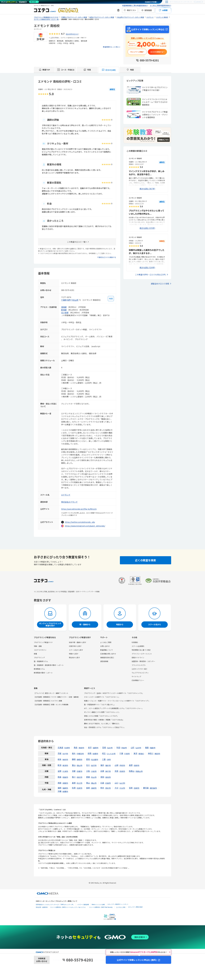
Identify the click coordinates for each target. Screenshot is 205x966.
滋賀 (59, 771)
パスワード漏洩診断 (83, 904)
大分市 (122, 788)
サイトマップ (136, 676)
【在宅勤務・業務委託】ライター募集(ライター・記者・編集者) (56, 697)
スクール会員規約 (138, 646)
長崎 (88, 787)
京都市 (79, 771)
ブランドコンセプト (139, 665)
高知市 (108, 777)
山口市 (122, 783)
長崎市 (93, 788)
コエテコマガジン (40, 650)
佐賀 (74, 787)
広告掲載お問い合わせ (108, 654)
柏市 (69, 300)
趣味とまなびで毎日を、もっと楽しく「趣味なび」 (102, 723)
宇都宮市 (80, 753)
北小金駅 (65, 312)
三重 (104, 759)
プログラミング (39, 657)
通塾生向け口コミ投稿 (160, 283)
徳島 (59, 777)
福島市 (152, 748)
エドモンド (65, 494)
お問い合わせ (105, 646)
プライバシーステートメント (142, 654)
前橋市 (95, 753)
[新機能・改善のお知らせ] (118, 10)
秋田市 (124, 748)
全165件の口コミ (72, 34)
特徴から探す (73, 654)
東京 (135, 753)
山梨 (116, 765)
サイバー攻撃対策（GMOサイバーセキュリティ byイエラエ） (68, 907)
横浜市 (157, 753)
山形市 (138, 748)
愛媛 (88, 777)
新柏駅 (64, 309)
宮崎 (131, 787)
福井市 (108, 765)
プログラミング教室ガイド (43, 642)
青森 (75, 747)
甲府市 (122, 765)
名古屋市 (94, 759)
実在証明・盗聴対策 (42, 907)
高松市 (79, 777)
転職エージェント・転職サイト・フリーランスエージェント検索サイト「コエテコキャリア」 (117, 701)
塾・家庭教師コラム (41, 661)
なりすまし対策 (120, 907)
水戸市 (65, 753)
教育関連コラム (39, 669)
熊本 (102, 787)
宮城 (104, 747)
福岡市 (65, 788)
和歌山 (131, 771)
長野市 (136, 765)
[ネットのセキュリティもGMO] (20, 2)
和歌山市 (139, 771)
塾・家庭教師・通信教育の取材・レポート (49, 665)
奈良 (116, 771)
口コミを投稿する (156, 52)
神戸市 (108, 771)
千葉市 (127, 753)
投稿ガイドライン (138, 657)
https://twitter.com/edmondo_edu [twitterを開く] (80, 522)
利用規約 (135, 642)
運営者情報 (104, 661)
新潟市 (65, 765)
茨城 (59, 753)
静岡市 (79, 759)
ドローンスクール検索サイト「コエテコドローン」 (102, 697)
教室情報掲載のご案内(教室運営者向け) (135, 5)
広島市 (108, 783)
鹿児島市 (153, 788)
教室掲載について (106, 650)
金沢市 (93, 765)
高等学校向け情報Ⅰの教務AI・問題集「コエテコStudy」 (104, 720)
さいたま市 (111, 753)
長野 (131, 765)
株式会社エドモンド (69, 502)
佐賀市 (79, 788)
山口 (116, 783)
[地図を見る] (111, 298)
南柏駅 (64, 307)
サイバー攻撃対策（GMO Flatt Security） (101, 907)
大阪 (88, 771)
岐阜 (59, 759)
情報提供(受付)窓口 (107, 657)
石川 (88, 765)
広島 (102, 783)
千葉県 (64, 300)
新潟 (59, 765)
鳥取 (59, 783)
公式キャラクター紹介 (139, 669)
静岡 (74, 759)
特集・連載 (38, 646)
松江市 (79, 783)
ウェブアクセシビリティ (140, 673)
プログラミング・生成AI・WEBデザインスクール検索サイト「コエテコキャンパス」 (114, 693)
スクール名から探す (76, 650)
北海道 (60, 747)
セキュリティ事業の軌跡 (135, 907)
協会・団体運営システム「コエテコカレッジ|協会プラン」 (104, 727)
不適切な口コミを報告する (106, 257)
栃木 (74, 753)
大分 (116, 787)
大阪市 (93, 771)
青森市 (81, 748)
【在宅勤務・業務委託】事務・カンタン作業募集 (51, 704)
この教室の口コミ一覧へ (77, 242)
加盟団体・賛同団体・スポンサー (143, 661)
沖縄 (59, 791)
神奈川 (150, 753)
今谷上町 (74, 300)
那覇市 (65, 791)
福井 (102, 765)
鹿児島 (146, 787)
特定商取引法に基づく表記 (141, 650)
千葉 (121, 753)
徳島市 (65, 777)
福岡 (59, 787)
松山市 (93, 777)
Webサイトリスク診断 (98, 904)
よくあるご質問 (105, 642)
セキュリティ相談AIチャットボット (117, 904)
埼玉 (104, 753)
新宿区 (141, 753)
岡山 (88, 783)
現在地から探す (74, 657)
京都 (74, 771)
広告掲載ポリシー (138, 680)
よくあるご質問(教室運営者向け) (160, 5)
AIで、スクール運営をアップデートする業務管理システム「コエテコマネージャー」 (113, 708)
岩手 (90, 747)
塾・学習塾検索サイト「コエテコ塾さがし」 (99, 704)
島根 (74, 783)
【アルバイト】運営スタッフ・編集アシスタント (51, 693)
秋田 (118, 747)
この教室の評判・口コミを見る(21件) (150, 274)
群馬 (89, 753)
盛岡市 (95, 748)
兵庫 (102, 771)
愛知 (88, 759)
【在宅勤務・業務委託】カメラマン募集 (48, 701)
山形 (132, 747)
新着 (35, 654)
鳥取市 (65, 783)
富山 (74, 765)
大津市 (65, 771)
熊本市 (108, 788)
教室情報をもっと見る (111, 47)
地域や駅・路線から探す (77, 642)
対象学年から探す (75, 646)
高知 (102, 777)
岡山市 (93, 783)
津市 (108, 759)
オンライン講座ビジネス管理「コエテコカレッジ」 (102, 712)
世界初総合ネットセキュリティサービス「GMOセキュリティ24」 (55, 904)
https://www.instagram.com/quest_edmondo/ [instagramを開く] (85, 526)
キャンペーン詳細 (136, 52)
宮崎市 (136, 788)
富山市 (79, 765)
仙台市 (109, 748)
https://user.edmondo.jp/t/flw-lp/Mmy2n (79, 509)
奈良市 (122, 771)
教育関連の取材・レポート (43, 673)
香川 (74, 777)
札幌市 (67, 748)
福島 (147, 747)
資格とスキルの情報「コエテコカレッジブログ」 (101, 716)
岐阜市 (65, 759)
